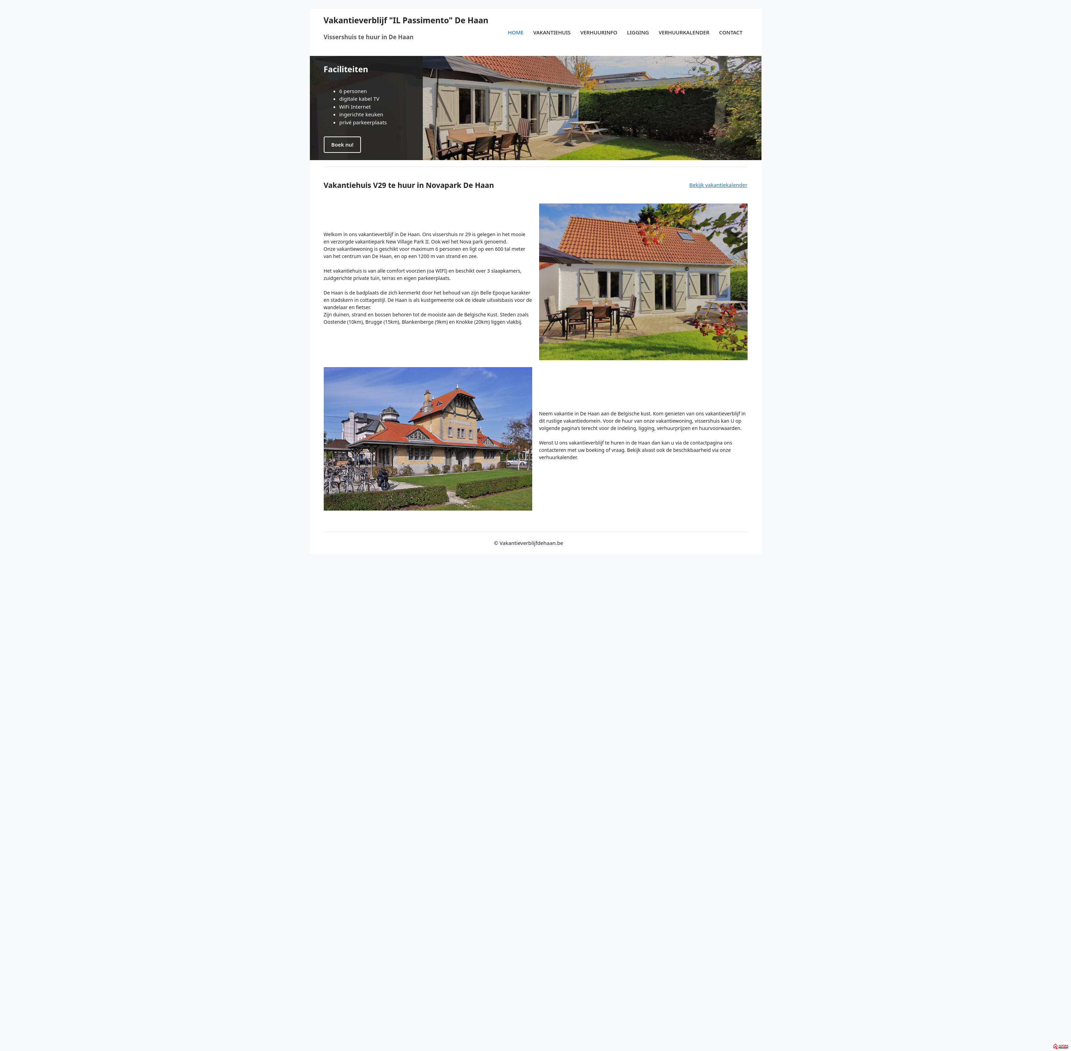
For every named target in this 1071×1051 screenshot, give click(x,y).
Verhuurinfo (598, 32)
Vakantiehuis (551, 32)
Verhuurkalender (684, 32)
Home (516, 32)
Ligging (638, 32)
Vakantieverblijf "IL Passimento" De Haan (406, 20)
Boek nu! (342, 144)
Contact (731, 32)
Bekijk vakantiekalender (718, 184)
